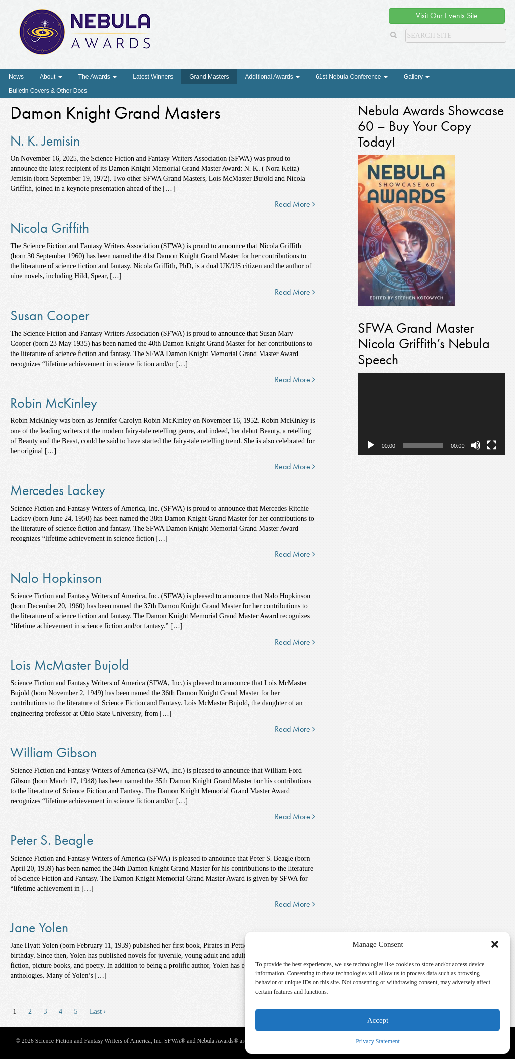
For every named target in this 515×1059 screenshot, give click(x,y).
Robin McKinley (53, 403)
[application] (431, 414)
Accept (377, 1020)
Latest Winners (153, 76)
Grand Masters (209, 76)
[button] (495, 944)
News (16, 76)
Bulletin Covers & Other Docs (48, 90)
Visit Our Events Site (447, 15)
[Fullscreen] (492, 445)
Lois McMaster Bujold (69, 665)
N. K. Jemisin (45, 141)
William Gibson (53, 752)
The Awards (97, 76)
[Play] (371, 445)
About (51, 76)
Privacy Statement (378, 1041)
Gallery (417, 76)
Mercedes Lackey (57, 490)
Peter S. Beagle (51, 840)
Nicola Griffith (49, 228)
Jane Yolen (39, 927)
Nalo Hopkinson (56, 578)
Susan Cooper (49, 315)
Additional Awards (272, 76)
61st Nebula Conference (352, 76)
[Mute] (476, 445)
